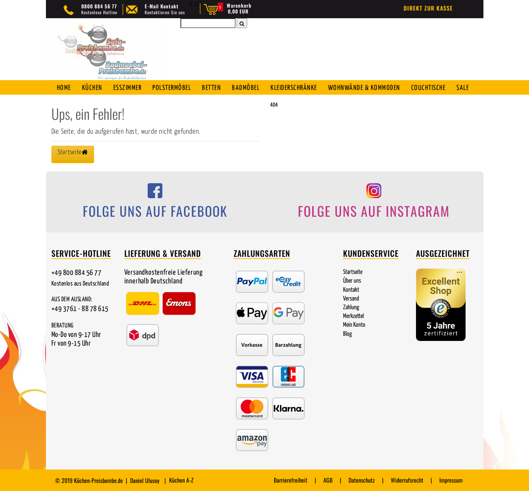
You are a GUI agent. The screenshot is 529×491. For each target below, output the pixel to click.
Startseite (352, 272)
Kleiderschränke (294, 88)
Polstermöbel (171, 88)
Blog (347, 334)
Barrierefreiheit (290, 480)
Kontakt (351, 290)
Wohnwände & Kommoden (364, 88)
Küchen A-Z (181, 480)
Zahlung (351, 308)
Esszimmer (127, 88)
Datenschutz (362, 480)
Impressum (451, 480)
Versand (351, 299)
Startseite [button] (73, 152)
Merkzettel (353, 316)
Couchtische (428, 88)
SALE (462, 88)
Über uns (352, 281)
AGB (327, 480)
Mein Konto (354, 325)
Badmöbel (246, 88)
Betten (211, 88)
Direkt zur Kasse (428, 8)
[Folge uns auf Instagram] (374, 203)
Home (64, 88)
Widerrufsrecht (407, 480)
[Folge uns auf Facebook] (155, 203)
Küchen (92, 88)
